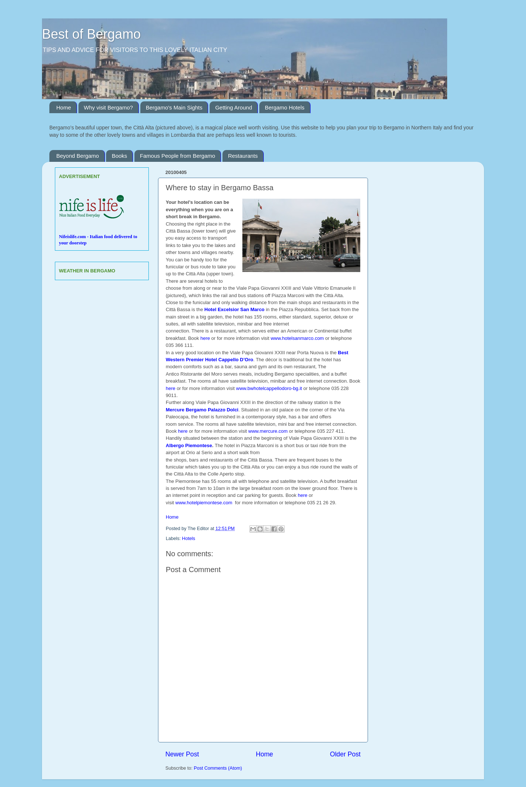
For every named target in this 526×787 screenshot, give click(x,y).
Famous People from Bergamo (177, 156)
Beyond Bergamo (77, 156)
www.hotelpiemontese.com (204, 502)
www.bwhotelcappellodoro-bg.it (269, 388)
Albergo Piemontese (189, 445)
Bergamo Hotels (285, 107)
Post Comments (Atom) (218, 768)
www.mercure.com (268, 431)
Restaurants (243, 156)
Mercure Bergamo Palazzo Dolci (202, 409)
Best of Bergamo (91, 34)
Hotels (188, 538)
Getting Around (233, 107)
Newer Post (182, 754)
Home (63, 107)
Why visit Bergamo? (108, 107)
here (205, 338)
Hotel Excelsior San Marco (234, 309)
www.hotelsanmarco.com (298, 338)
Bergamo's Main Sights (174, 107)
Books (119, 156)
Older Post (345, 754)
